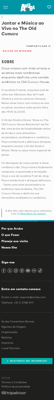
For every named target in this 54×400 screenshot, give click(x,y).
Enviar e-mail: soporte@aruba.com (23, 297)
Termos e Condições (14, 382)
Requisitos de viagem (33, 213)
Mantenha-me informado (27, 361)
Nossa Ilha (9, 247)
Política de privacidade (15, 386)
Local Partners (10, 348)
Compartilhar (38, 46)
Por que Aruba (12, 228)
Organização (9, 332)
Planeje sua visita (14, 241)
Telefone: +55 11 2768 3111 (17, 302)
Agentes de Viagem (13, 326)
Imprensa (7, 342)
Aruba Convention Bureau (17, 321)
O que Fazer (10, 235)
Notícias (6, 337)
